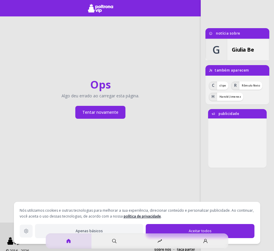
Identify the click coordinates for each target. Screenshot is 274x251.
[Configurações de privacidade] (26, 231)
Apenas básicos (89, 230)
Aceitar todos (200, 230)
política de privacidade (142, 216)
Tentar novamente (100, 112)
